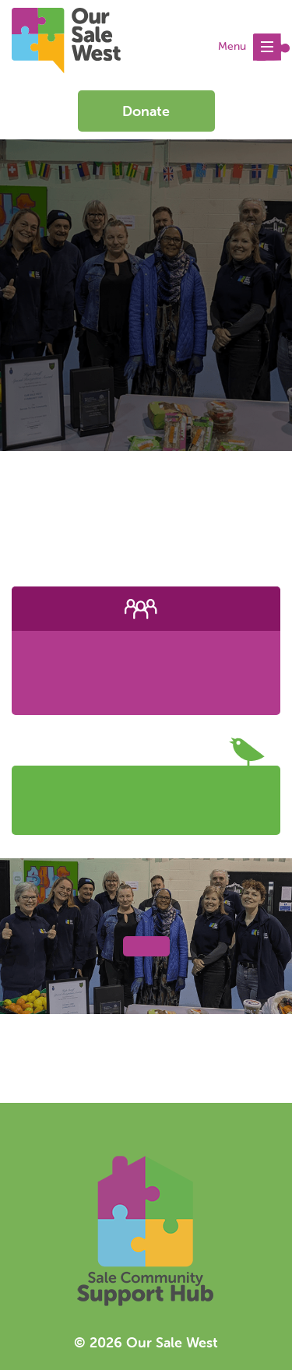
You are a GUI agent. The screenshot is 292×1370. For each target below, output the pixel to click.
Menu (254, 47)
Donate (146, 111)
